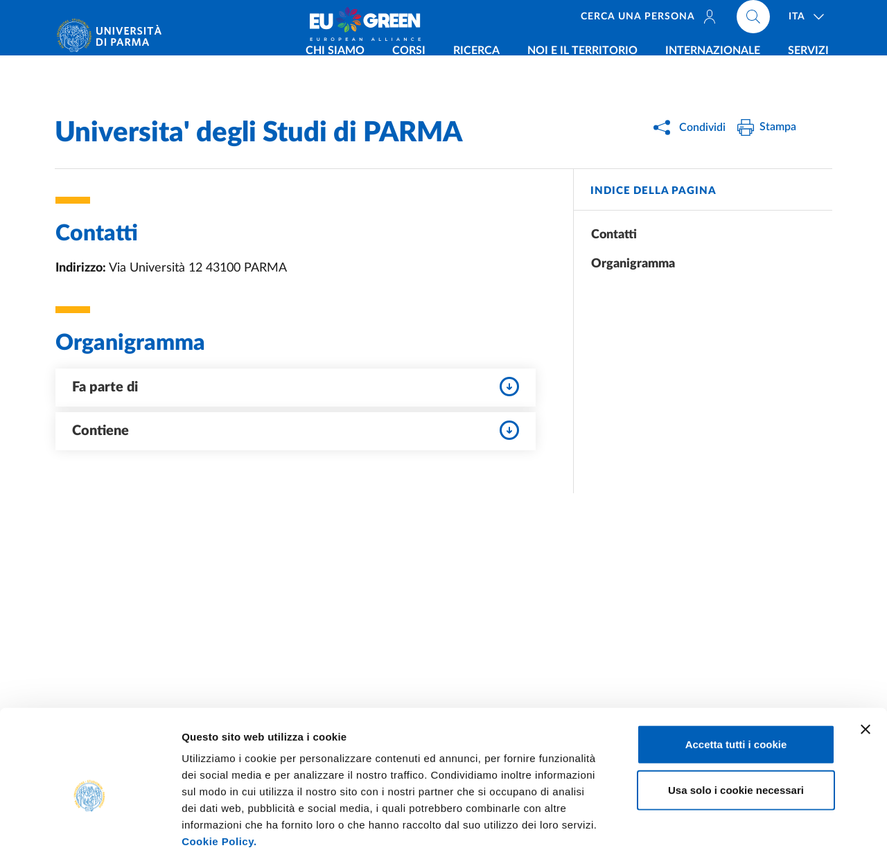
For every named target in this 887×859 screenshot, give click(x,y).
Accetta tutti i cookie (736, 678)
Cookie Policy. (219, 775)
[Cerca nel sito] (753, 20)
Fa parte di (295, 386)
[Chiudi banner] (865, 663)
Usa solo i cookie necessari (736, 724)
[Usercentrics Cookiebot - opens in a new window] (89, 832)
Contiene (295, 430)
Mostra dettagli (729, 832)
